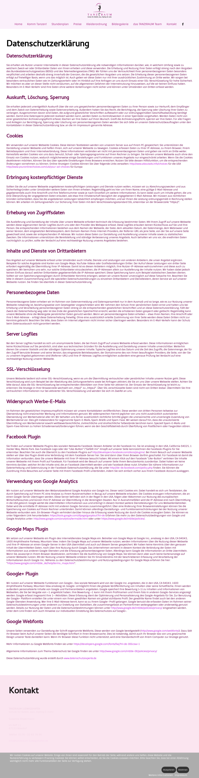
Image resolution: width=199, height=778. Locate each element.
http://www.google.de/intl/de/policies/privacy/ (136, 608)
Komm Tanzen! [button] (37, 24)
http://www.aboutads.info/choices (149, 163)
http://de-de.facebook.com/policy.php (131, 467)
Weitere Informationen (161, 775)
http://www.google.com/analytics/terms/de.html (61, 518)
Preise (77, 24)
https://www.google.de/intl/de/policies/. (123, 518)
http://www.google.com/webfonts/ (160, 630)
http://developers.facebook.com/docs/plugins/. (118, 452)
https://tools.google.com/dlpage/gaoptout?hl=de (77, 515)
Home (18, 24)
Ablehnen (183, 770)
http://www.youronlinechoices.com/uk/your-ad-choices (38, 166)
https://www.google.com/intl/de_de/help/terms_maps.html (40, 563)
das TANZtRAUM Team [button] (147, 24)
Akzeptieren (168, 770)
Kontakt (171, 24)
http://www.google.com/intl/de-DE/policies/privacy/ (128, 651)
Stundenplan (60, 24)
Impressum (181, 775)
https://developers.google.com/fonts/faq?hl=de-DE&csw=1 (107, 644)
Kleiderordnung (96, 24)
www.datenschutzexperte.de (80, 658)
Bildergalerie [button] (120, 24)
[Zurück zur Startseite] (100, 10)
